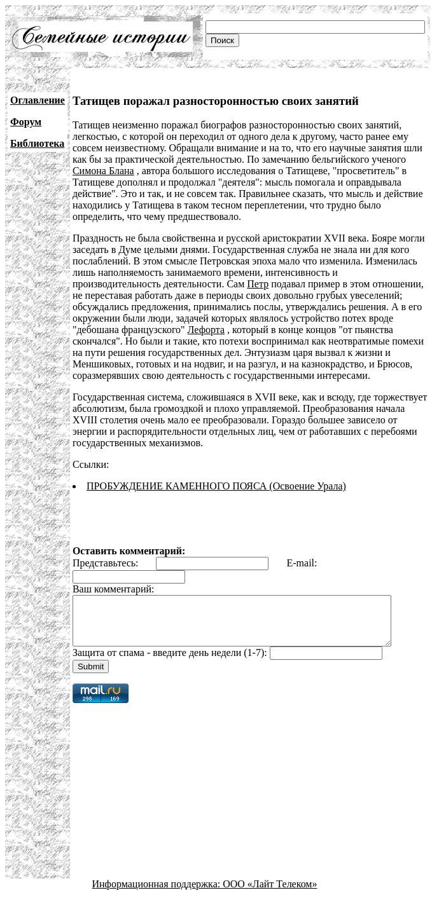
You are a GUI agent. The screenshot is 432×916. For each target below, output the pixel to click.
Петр (167, 283)
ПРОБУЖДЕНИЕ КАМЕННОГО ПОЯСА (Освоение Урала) (216, 486)
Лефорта (157, 329)
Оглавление (37, 100)
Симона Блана (103, 170)
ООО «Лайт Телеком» (270, 893)
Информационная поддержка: (157, 893)
